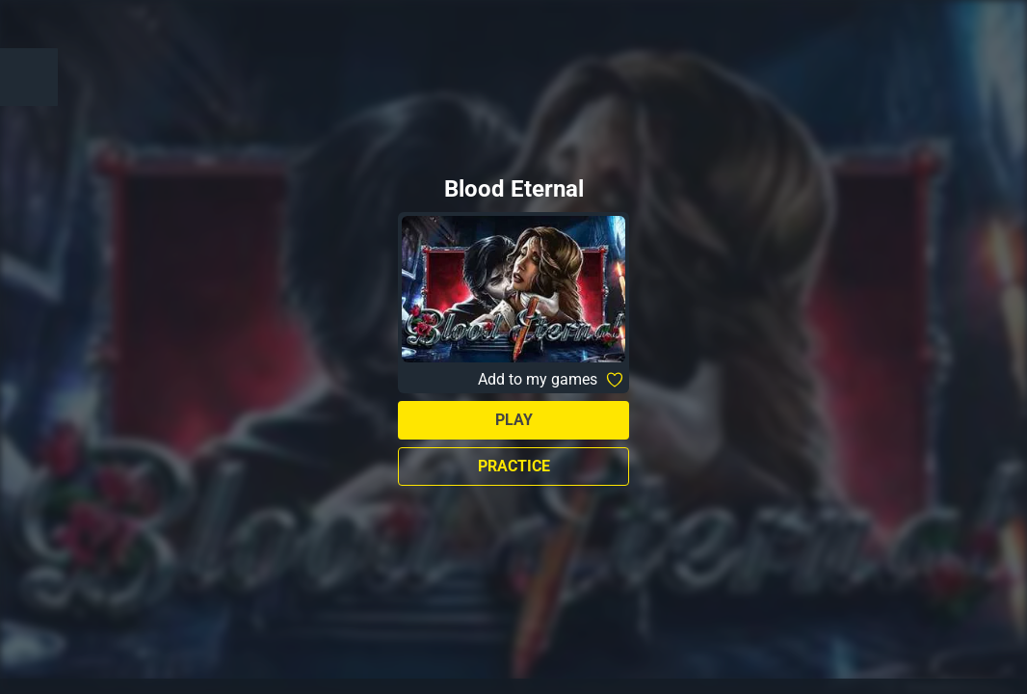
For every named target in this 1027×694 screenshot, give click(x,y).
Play (514, 420)
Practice (514, 466)
